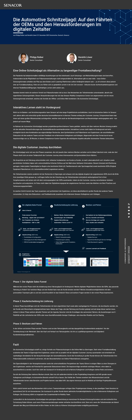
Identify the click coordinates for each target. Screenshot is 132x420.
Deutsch (60, 35)
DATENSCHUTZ (129, 259)
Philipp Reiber (20, 35)
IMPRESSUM (129, 250)
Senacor (66, 35)
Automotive (53, 35)
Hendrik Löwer (32, 35)
